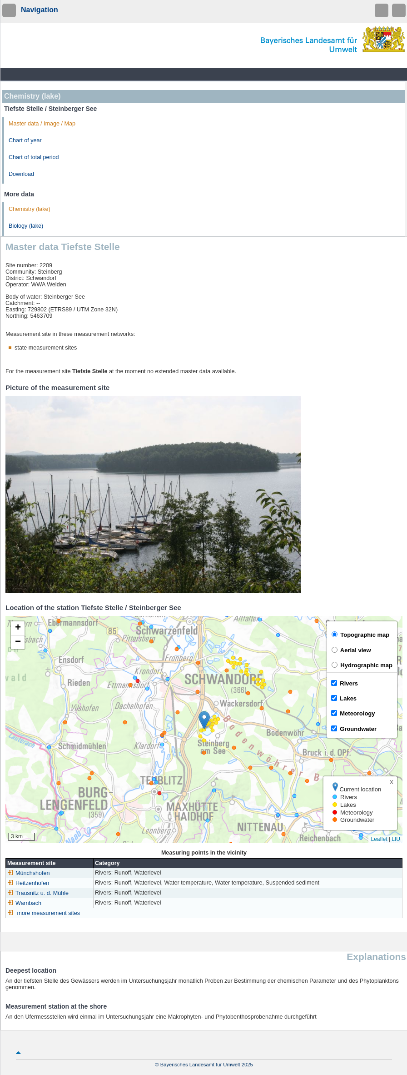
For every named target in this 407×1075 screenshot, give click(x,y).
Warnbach (24, 903)
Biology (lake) (26, 226)
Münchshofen (28, 873)
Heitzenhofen (28, 883)
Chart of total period (34, 157)
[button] (204, 720)
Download (21, 174)
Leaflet (379, 839)
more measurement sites (48, 913)
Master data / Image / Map (42, 123)
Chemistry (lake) (29, 209)
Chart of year (25, 140)
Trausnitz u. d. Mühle (38, 893)
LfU (396, 839)
